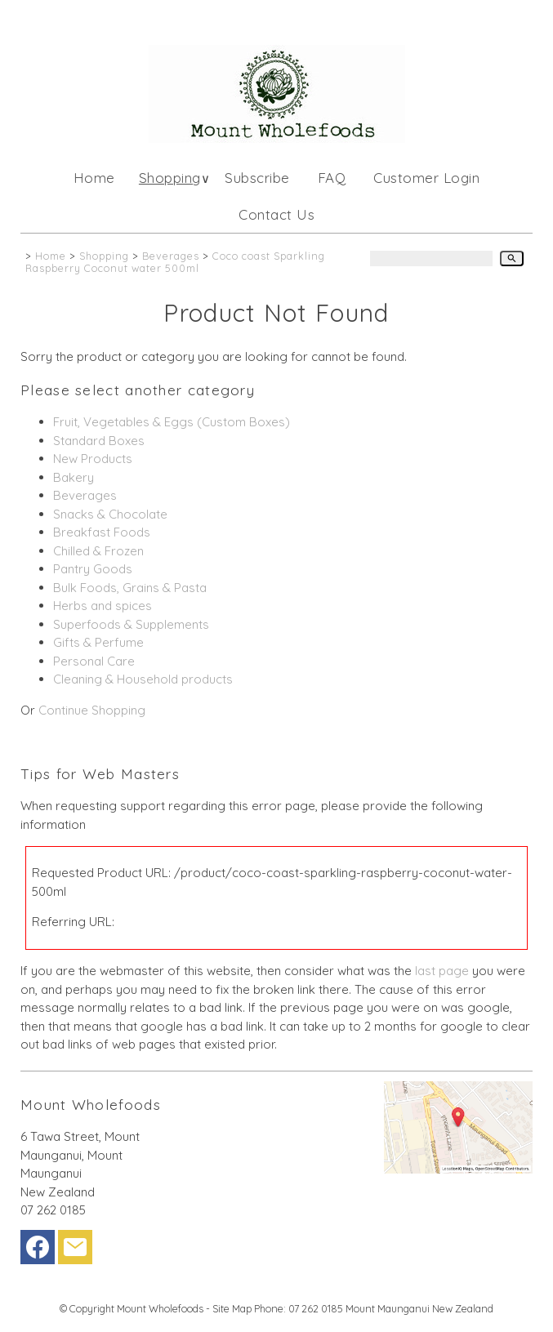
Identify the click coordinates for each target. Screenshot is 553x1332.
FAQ (332, 177)
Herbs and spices (102, 605)
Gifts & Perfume (98, 642)
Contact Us (276, 214)
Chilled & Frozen (98, 551)
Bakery (73, 477)
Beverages (170, 255)
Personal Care (94, 661)
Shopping (170, 177)
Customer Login (426, 177)
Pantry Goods (92, 569)
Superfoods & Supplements (131, 624)
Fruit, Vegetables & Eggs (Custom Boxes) (171, 422)
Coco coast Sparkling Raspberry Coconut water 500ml (175, 261)
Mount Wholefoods (160, 1308)
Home (94, 177)
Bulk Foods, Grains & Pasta (130, 587)
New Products (92, 458)
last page (442, 970)
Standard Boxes (99, 440)
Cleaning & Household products (143, 679)
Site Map (232, 1308)
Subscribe (257, 177)
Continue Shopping (91, 710)
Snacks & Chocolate (110, 514)
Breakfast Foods (101, 532)
